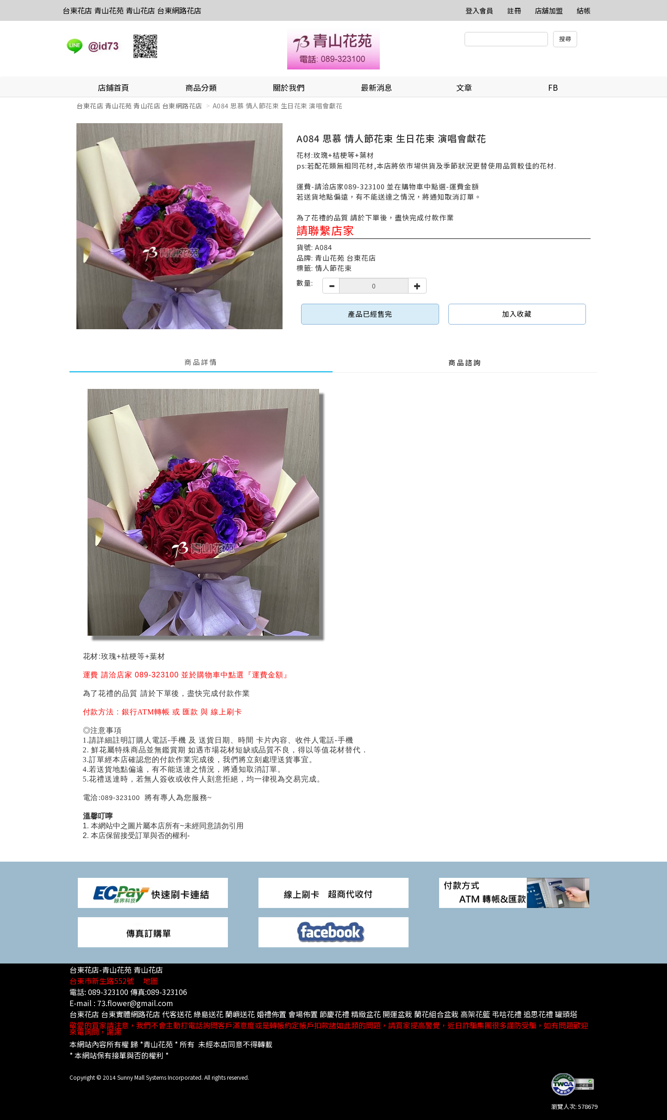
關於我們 (288, 87)
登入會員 (479, 10)
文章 (464, 87)
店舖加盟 (549, 10)
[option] (179, 226)
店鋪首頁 (113, 87)
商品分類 (201, 87)
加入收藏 (517, 314)
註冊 (514, 10)
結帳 (584, 10)
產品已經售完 (370, 314)
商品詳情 (201, 362)
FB (553, 87)
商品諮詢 (465, 362)
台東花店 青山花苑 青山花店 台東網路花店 (132, 10)
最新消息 (376, 87)
